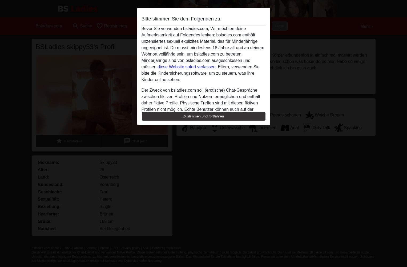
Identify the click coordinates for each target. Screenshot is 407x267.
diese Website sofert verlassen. (187, 67)
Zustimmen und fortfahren (203, 116)
